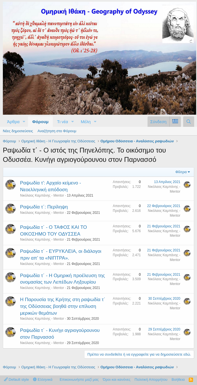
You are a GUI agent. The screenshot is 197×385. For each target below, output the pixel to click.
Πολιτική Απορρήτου (151, 379)
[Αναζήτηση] (188, 121)
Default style (16, 379)
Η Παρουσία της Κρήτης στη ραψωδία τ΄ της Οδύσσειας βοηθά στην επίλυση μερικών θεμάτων (62, 306)
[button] (24, 121)
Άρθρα (13, 121)
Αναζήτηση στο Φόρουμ (57, 131)
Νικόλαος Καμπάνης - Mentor (42, 195)
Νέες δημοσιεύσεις (18, 131)
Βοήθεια (178, 379)
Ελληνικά (43, 379)
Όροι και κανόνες (117, 379)
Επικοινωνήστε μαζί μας (79, 379)
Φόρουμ (40, 121)
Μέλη (86, 121)
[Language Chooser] (175, 121)
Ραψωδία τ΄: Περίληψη (44, 207)
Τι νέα (62, 121)
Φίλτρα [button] (181, 172)
